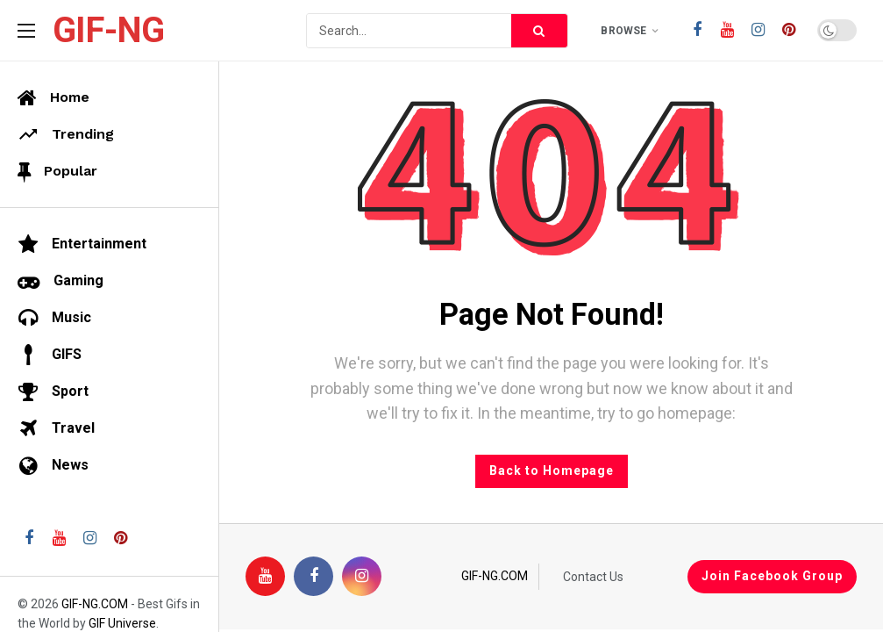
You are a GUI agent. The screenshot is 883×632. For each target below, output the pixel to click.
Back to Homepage (551, 470)
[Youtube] (727, 30)
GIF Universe (122, 623)
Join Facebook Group (772, 576)
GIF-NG (108, 30)
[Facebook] (697, 30)
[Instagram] (758, 30)
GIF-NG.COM (494, 576)
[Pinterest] (789, 30)
